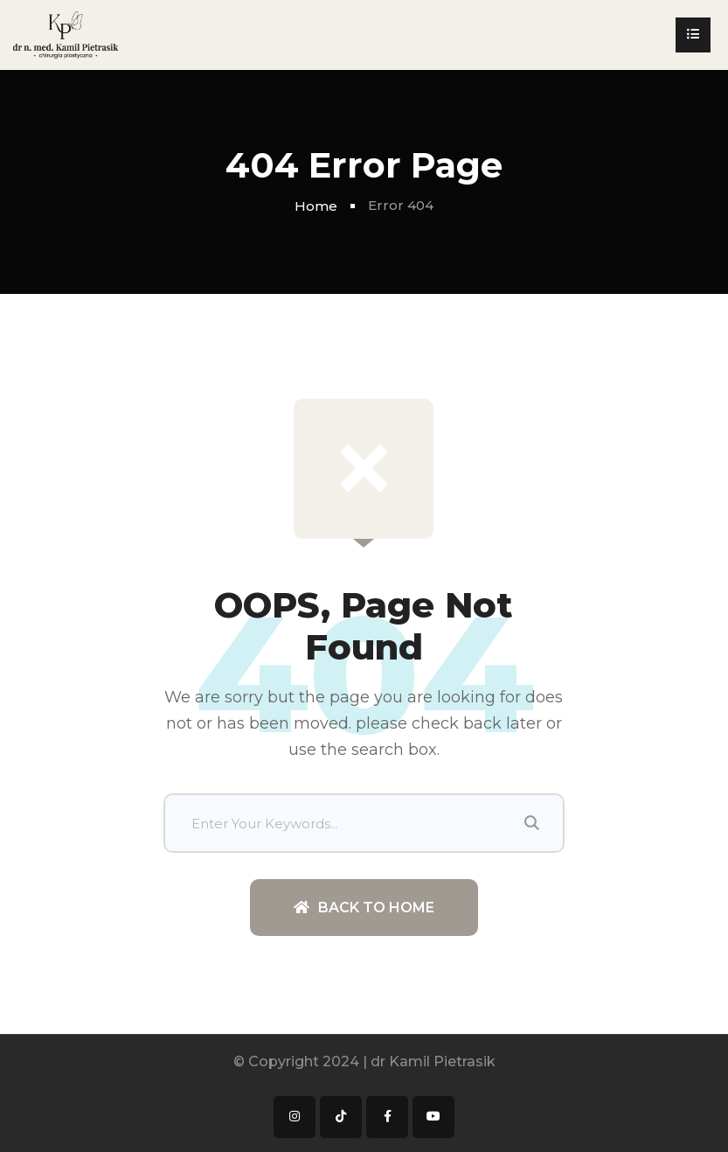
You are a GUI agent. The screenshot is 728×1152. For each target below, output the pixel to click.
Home (316, 206)
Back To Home (364, 907)
